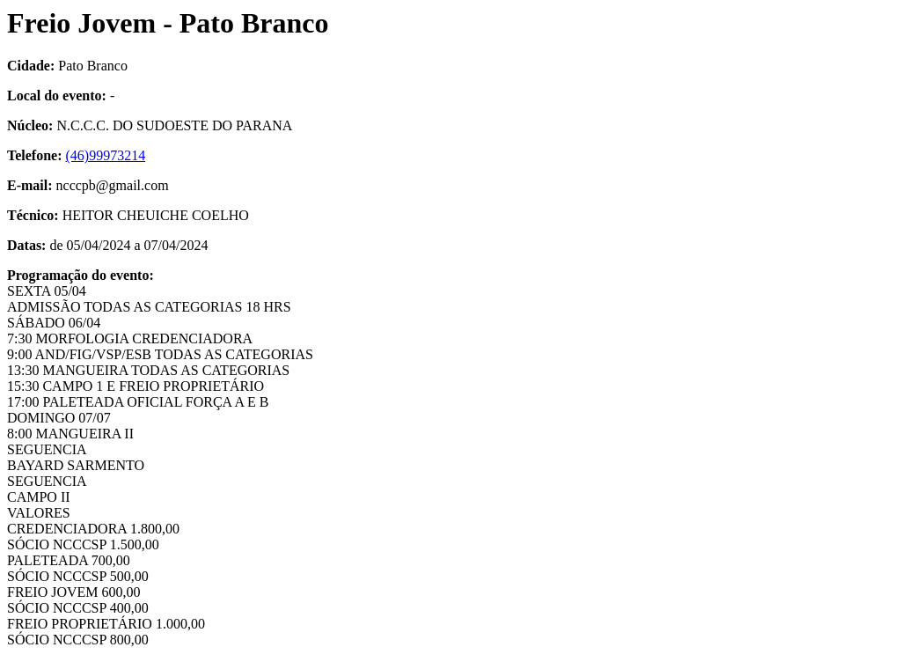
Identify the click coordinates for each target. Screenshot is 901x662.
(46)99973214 (106, 155)
